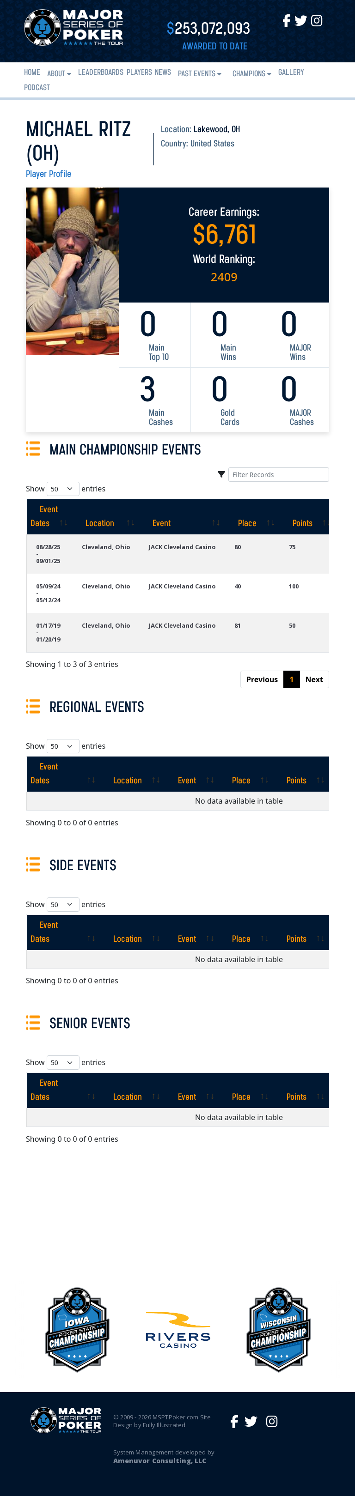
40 (237, 586)
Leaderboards (100, 72)
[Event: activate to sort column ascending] (182, 516)
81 (237, 625)
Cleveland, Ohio (106, 547)
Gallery (291, 72)
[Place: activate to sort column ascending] (252, 516)
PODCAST (37, 88)
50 (292, 625)
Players (139, 72)
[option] (178, 1330)
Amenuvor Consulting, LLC (159, 1460)
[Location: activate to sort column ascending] (106, 516)
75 (292, 547)
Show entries (65, 489)
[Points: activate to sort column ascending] (308, 516)
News (163, 72)
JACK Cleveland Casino (182, 547)
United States (212, 144)
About (56, 74)
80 (237, 547)
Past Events (196, 74)
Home (32, 72)
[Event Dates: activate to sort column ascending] (49, 516)
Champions (249, 74)
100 (294, 586)
